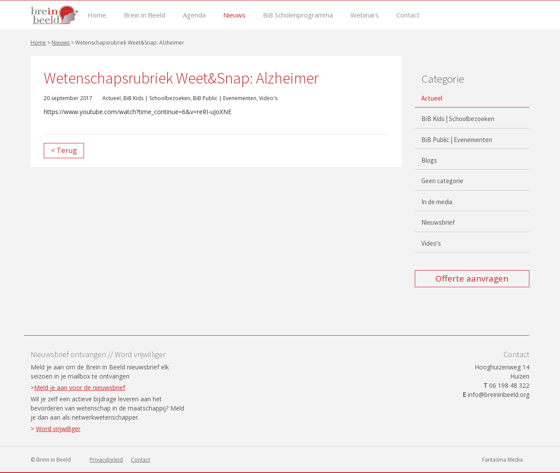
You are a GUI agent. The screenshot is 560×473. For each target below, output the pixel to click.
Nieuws (234, 15)
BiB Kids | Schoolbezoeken (156, 98)
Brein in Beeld (144, 15)
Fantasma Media (502, 459)
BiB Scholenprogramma (298, 15)
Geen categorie (442, 181)
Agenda (194, 15)
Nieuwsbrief (438, 222)
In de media (436, 202)
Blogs (429, 160)
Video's (268, 98)
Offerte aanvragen (471, 278)
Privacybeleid (106, 459)
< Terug (64, 150)
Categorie (442, 79)
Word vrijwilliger (58, 428)
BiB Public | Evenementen (224, 98)
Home (97, 15)
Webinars (364, 15)
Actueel (111, 98)
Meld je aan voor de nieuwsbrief (79, 387)
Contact (408, 15)
